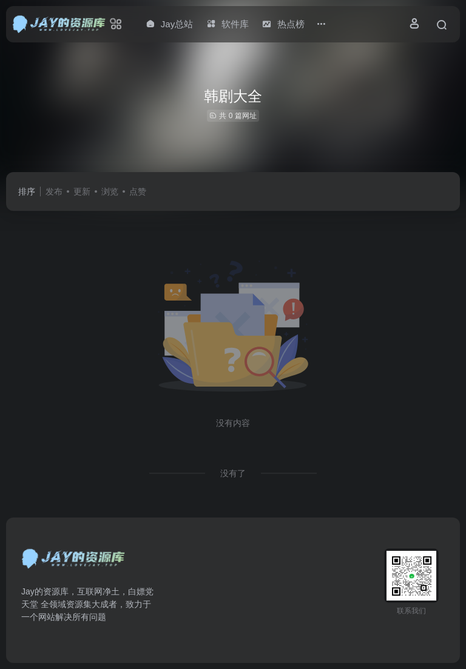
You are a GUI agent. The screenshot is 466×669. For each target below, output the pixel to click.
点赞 (137, 191)
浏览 (109, 191)
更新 (81, 191)
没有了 (233, 473)
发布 (54, 191)
